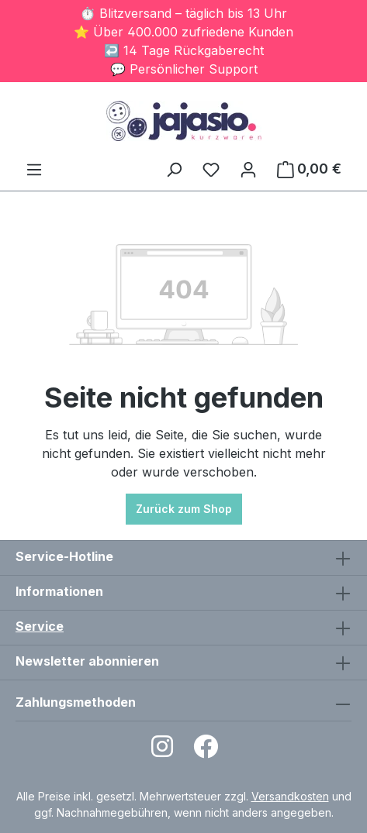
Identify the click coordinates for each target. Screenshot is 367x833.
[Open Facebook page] (205, 751)
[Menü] (34, 168)
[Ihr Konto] (248, 168)
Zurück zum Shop (184, 508)
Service (40, 626)
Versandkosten (290, 796)
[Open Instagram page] (162, 751)
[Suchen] (173, 168)
